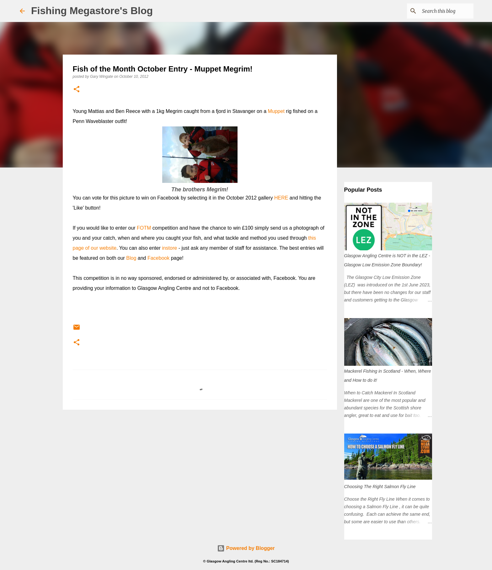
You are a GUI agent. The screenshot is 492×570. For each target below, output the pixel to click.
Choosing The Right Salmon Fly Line (380, 486)
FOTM (144, 228)
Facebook (158, 258)
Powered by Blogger (246, 548)
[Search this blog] (440, 11)
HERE (281, 197)
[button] (76, 89)
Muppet (276, 111)
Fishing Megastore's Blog (92, 10)
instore (169, 248)
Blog (131, 258)
